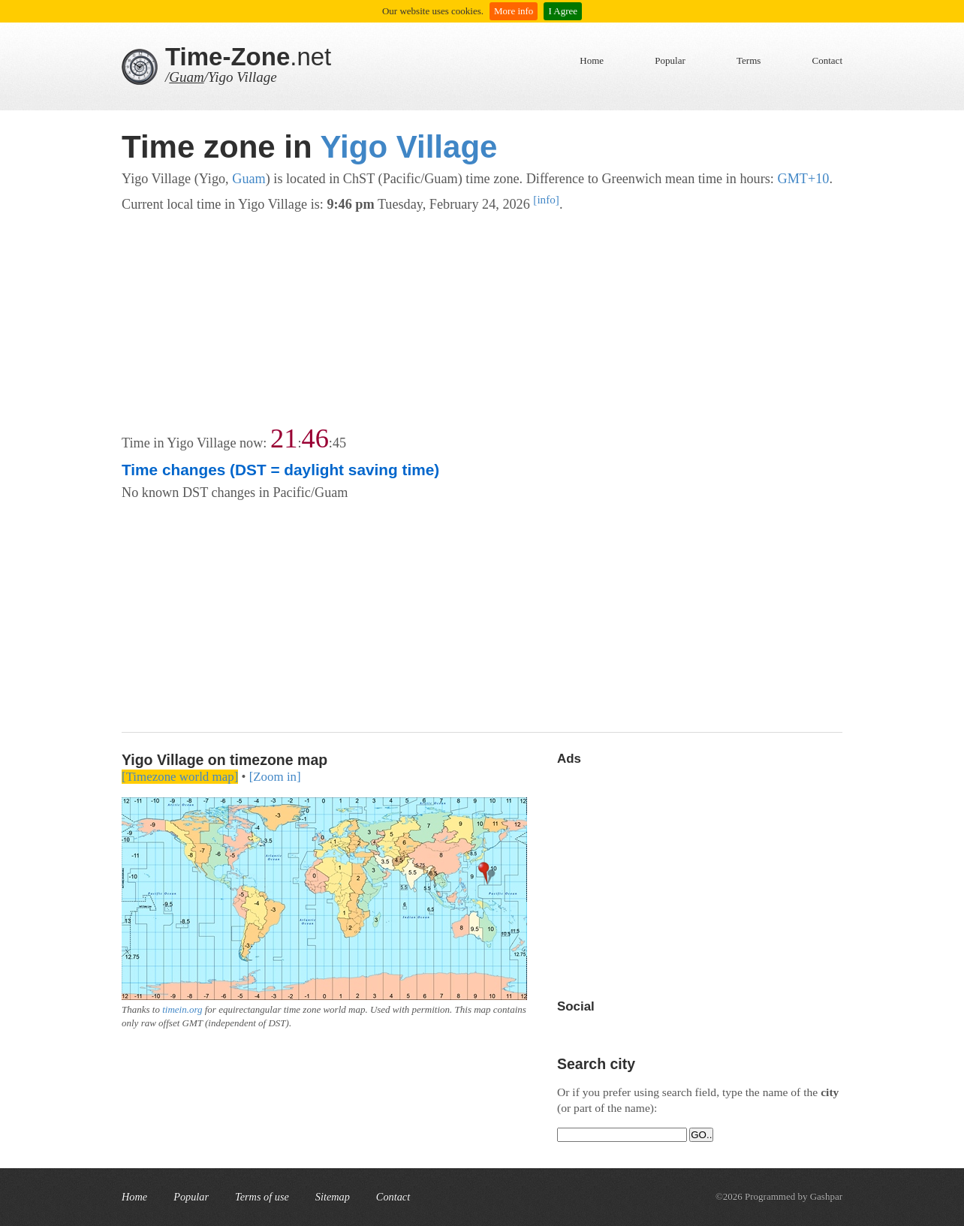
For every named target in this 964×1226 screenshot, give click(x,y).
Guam (186, 77)
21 (283, 438)
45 (339, 442)
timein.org (182, 1009)
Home (592, 60)
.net (248, 57)
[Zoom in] (275, 777)
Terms (749, 60)
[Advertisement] (482, 320)
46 (314, 438)
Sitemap (332, 1197)
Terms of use (262, 1197)
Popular (670, 60)
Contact (827, 60)
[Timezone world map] (180, 777)
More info (513, 11)
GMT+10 (803, 178)
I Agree (562, 11)
